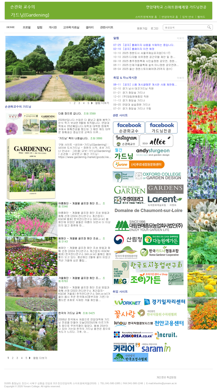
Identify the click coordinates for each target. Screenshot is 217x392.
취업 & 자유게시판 (125, 78)
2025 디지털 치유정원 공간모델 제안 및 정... (148, 57)
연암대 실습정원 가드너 (136, 104)
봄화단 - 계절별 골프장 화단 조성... (79, 238)
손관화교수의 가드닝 (18, 106)
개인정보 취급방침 (166, 377)
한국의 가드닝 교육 (69, 313)
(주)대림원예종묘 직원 (135, 96)
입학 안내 (188, 17)
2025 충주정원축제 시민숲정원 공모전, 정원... (149, 61)
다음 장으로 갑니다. (70, 113)
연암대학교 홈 (170, 17)
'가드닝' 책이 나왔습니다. (73, 138)
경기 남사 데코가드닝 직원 (138, 88)
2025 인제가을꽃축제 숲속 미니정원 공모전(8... (150, 65)
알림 (116, 38)
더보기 (180, 38)
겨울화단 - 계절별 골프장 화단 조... (79, 278)
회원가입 (142, 28)
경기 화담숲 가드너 (133, 92)
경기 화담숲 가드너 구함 (136, 108)
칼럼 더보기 (40, 358)
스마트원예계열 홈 (146, 17)
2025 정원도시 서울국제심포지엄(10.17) (146, 53)
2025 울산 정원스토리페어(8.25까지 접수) (147, 69)
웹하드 (201, 17)
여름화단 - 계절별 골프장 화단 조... (79, 203)
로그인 (155, 28)
